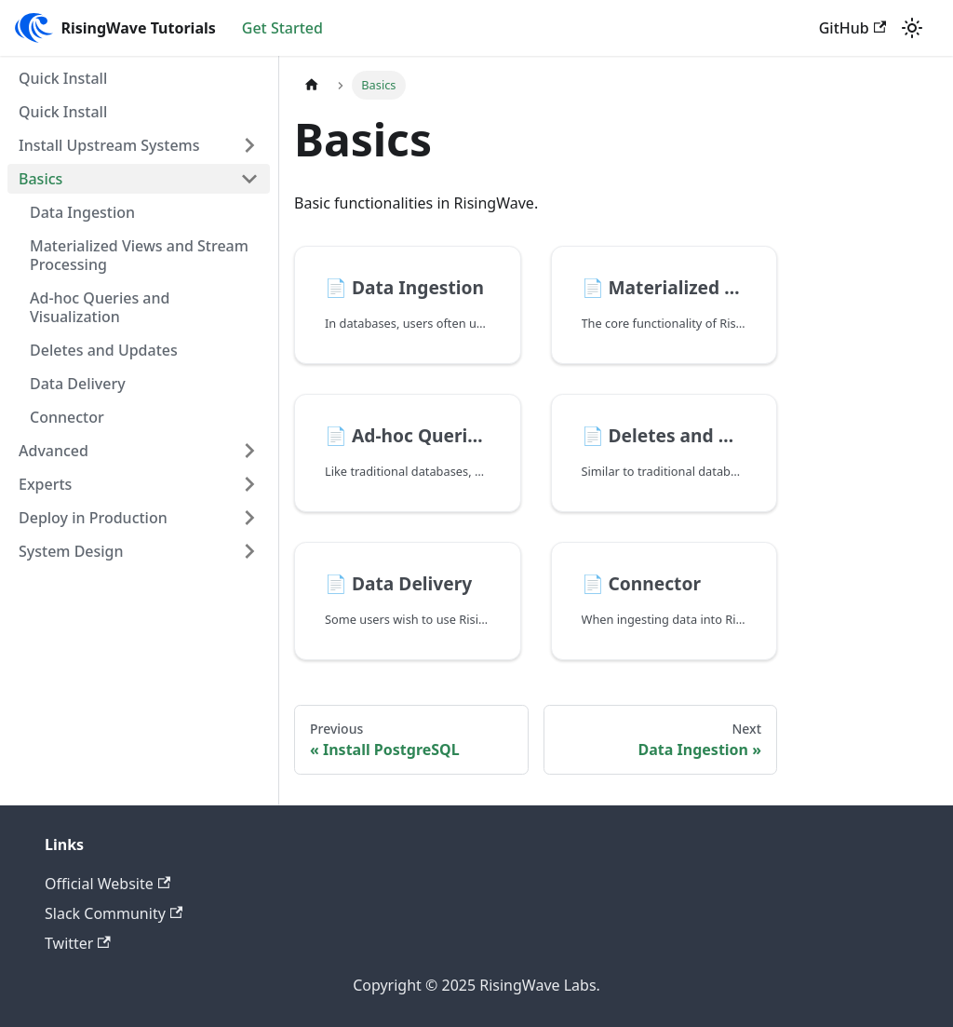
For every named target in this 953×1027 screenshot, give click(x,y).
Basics (40, 179)
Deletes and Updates (104, 350)
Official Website (107, 883)
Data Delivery (78, 383)
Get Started (282, 28)
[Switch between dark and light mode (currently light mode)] (912, 28)
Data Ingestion (82, 212)
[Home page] (311, 85)
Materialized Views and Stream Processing (139, 255)
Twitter (78, 943)
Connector (67, 417)
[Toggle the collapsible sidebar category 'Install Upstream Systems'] (249, 145)
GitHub (852, 28)
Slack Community (113, 913)
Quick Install (63, 78)
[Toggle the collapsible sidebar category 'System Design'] (249, 551)
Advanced (53, 450)
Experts (45, 484)
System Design (71, 551)
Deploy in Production (93, 517)
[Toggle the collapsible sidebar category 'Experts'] (249, 484)
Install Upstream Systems (109, 145)
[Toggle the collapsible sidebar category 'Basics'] (249, 179)
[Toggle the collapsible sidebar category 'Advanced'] (249, 451)
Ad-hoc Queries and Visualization (99, 307)
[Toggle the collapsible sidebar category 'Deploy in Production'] (249, 518)
